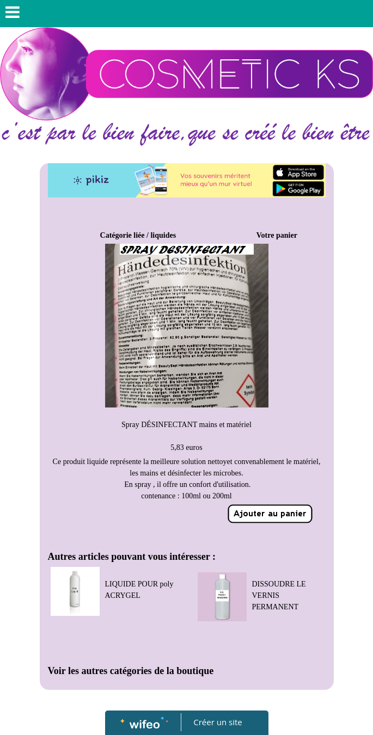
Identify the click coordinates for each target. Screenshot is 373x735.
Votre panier (276, 235)
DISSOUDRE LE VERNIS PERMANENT (279, 595)
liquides (163, 235)
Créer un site (217, 722)
